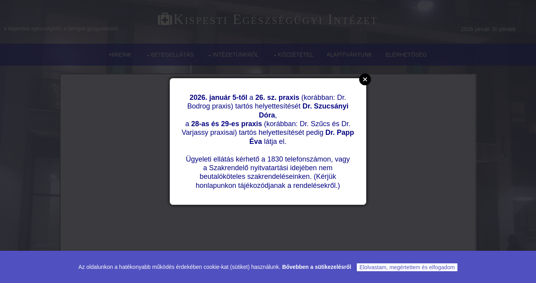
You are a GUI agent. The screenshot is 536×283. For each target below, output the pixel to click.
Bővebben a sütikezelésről (316, 267)
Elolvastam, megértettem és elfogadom (407, 267)
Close (365, 79)
